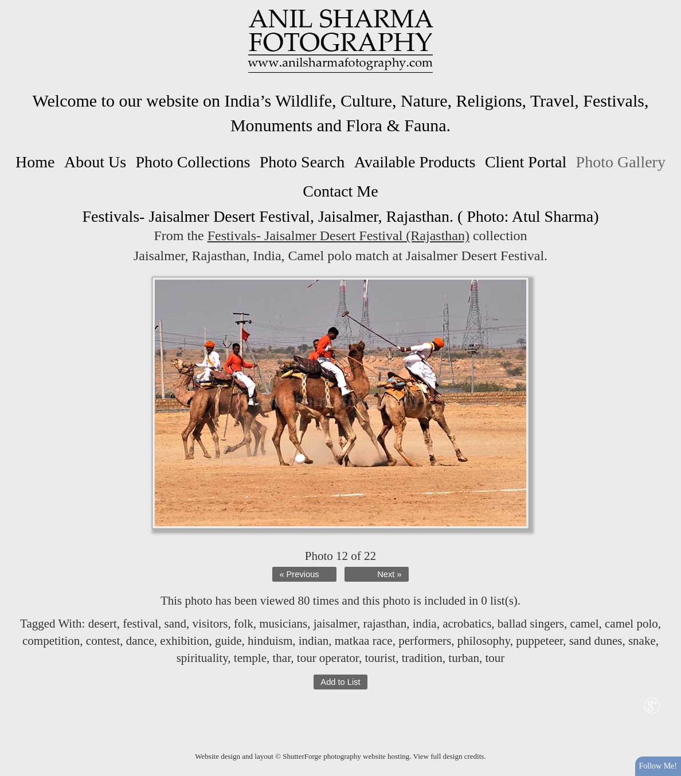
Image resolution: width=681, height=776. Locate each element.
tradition (422, 658)
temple (250, 658)
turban (463, 658)
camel (584, 623)
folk (243, 623)
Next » (389, 574)
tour (494, 658)
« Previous (299, 574)
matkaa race (364, 641)
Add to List (340, 682)
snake (642, 641)
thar (281, 658)
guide (228, 641)
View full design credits (448, 756)
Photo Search (302, 162)
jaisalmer (335, 623)
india (425, 623)
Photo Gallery (621, 162)
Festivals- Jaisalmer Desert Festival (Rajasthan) (338, 235)
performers (424, 641)
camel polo (631, 623)
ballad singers (531, 623)
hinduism (270, 641)
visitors (210, 623)
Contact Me (340, 191)
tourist (380, 658)
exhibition (184, 641)
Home (34, 162)
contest (103, 641)
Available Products (415, 162)
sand (176, 623)
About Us (95, 162)
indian (314, 641)
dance (140, 641)
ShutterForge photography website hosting (346, 756)
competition (51, 641)
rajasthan (384, 623)
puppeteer (539, 641)
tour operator (328, 658)
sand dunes (596, 641)
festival (140, 623)
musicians (283, 623)
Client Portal (525, 162)
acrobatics (467, 623)
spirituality (202, 658)
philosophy (483, 641)
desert (102, 623)
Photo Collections (192, 162)
